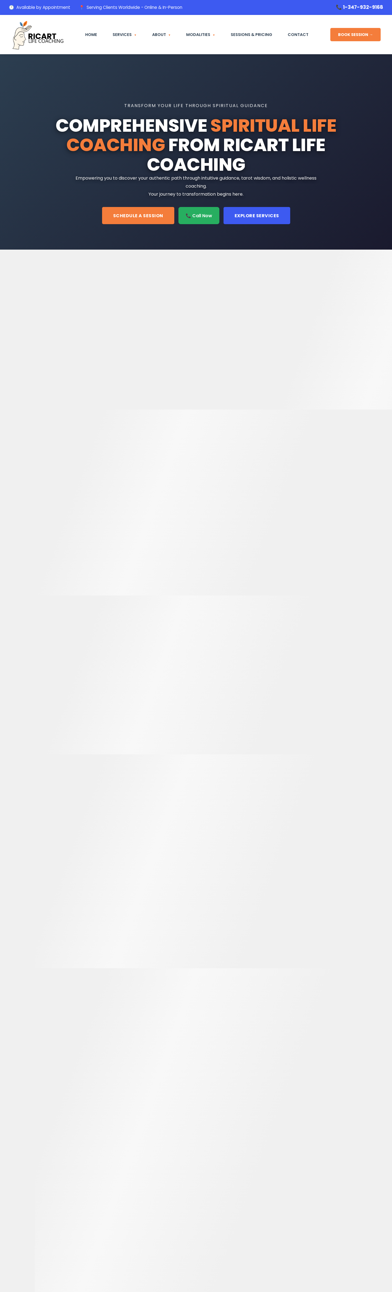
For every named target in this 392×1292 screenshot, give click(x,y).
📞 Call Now (199, 216)
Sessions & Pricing (251, 34)
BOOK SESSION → (355, 34)
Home (91, 34)
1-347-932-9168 (363, 7)
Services (122, 34)
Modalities (198, 34)
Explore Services (257, 216)
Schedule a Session (138, 216)
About (159, 34)
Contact (298, 34)
